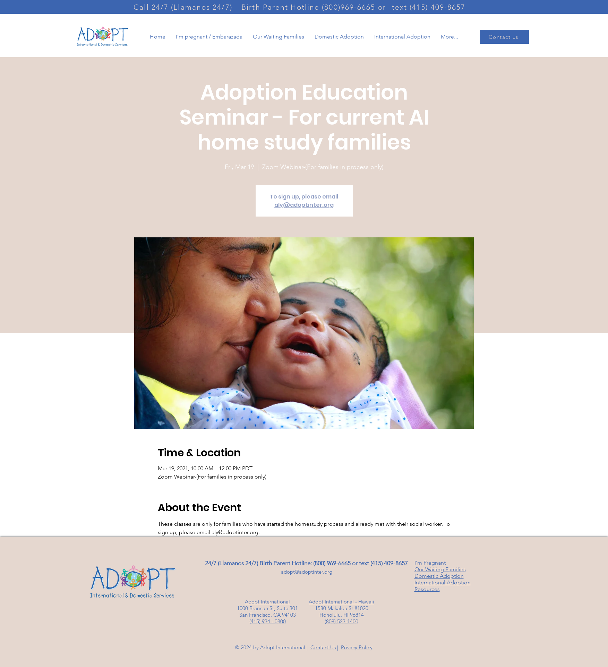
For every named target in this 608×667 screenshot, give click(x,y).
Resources (427, 589)
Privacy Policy (356, 647)
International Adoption (442, 582)
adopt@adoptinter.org (306, 571)
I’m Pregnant (430, 562)
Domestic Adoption (439, 576)
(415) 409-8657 (389, 563)
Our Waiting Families (440, 569)
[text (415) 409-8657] (429, 7)
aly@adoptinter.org (304, 205)
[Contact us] (504, 37)
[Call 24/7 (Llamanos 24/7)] (183, 7)
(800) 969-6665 (332, 563)
